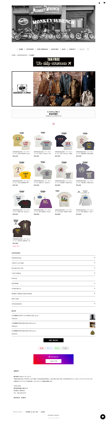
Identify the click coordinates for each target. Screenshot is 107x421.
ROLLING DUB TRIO (17, 268)
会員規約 (43, 412)
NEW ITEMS (15, 299)
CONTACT (72, 49)
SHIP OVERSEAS (42, 49)
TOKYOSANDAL (16, 273)
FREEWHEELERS (22, 55)
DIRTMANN (15, 283)
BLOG (64, 49)
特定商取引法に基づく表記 (32, 412)
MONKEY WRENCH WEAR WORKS (22, 293)
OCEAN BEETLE (16, 288)
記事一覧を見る (53, 340)
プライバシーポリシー (18, 412)
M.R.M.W (14, 278)
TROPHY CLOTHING (18, 263)
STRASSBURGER (17, 304)
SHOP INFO (55, 49)
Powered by (53, 418)
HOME (21, 49)
